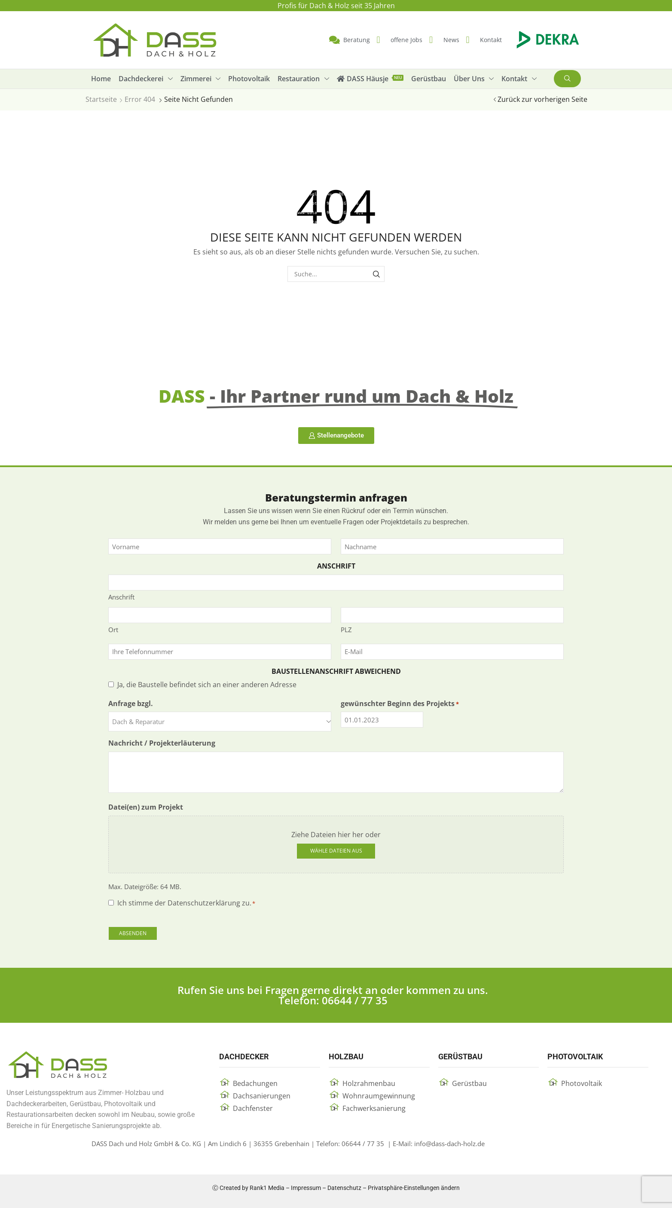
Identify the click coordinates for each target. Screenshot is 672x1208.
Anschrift (121, 597)
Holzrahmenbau (368, 1083)
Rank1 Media (267, 1187)
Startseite (101, 99)
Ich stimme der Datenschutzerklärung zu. (186, 903)
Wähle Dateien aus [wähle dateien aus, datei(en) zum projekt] (336, 850)
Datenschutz (344, 1187)
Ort (113, 629)
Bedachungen (255, 1083)
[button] (567, 78)
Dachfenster (253, 1108)
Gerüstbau (469, 1083)
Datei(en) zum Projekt (145, 807)
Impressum (306, 1187)
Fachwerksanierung (374, 1108)
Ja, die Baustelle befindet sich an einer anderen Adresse (206, 684)
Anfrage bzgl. (130, 703)
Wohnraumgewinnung (378, 1096)
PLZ (346, 629)
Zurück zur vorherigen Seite (542, 99)
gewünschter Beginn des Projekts (400, 703)
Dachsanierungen (261, 1096)
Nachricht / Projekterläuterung (161, 743)
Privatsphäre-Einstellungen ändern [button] (414, 1187)
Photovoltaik (581, 1083)
